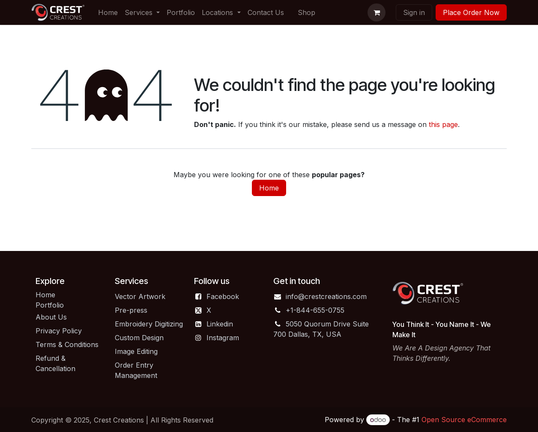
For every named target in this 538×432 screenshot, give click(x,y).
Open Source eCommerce (464, 419)
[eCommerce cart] (377, 12)
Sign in (414, 12)
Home (269, 188)
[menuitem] (108, 12)
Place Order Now (471, 12)
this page (443, 124)
